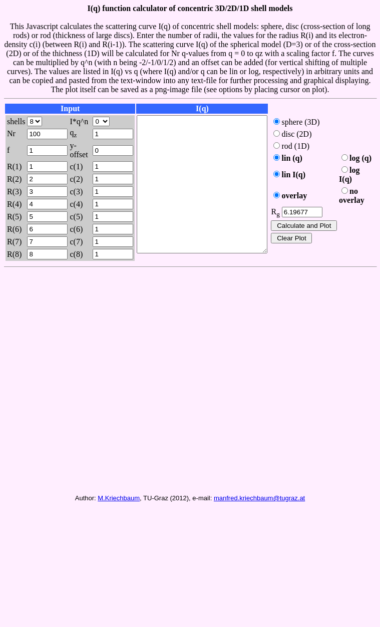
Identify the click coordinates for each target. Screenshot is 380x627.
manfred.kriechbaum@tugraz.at (259, 517)
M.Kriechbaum (119, 517)
